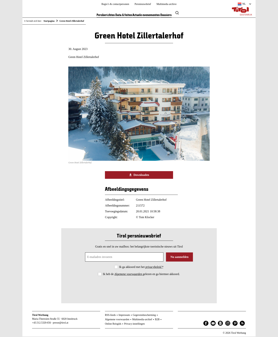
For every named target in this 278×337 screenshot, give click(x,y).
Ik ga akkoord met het (141, 267)
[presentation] (139, 287)
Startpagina (49, 21)
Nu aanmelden (179, 257)
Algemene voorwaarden (128, 274)
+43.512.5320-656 (41, 323)
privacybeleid (153, 267)
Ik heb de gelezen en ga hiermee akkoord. (141, 274)
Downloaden (139, 175)
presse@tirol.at (60, 323)
